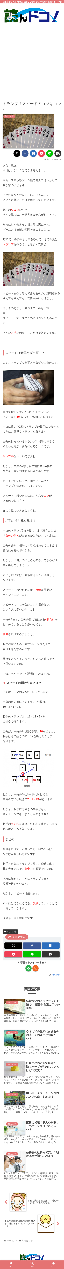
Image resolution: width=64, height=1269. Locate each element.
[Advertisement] (32, 60)
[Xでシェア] (16, 153)
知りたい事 (10, 931)
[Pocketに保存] (41, 153)
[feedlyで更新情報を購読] (28, 968)
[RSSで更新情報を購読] (35, 968)
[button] (57, 153)
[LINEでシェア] (49, 153)
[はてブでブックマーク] (33, 153)
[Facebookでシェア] (25, 153)
